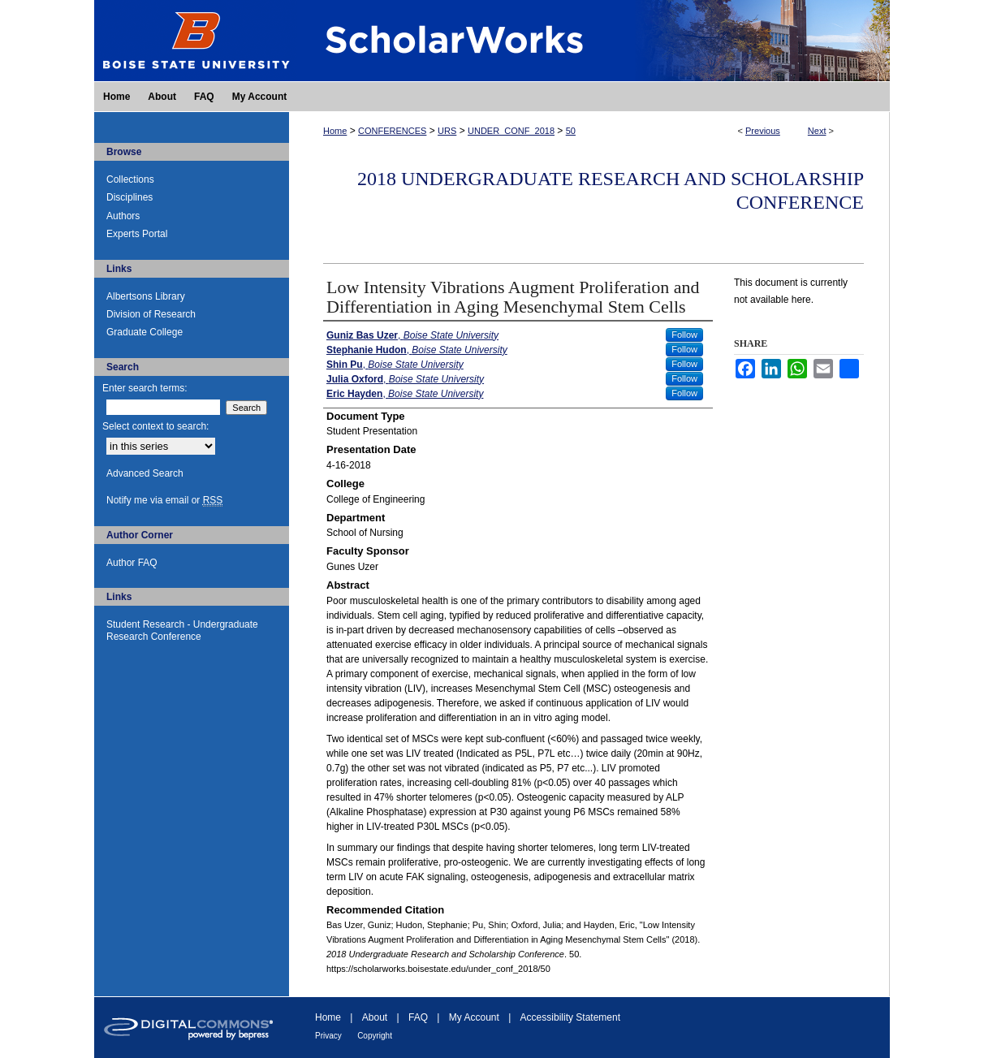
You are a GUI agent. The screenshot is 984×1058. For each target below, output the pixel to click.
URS (447, 131)
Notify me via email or (164, 500)
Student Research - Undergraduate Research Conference (182, 630)
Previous (762, 131)
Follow (684, 334)
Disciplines (129, 197)
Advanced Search (144, 473)
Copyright (374, 1035)
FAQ (418, 1017)
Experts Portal (136, 234)
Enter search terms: (145, 388)
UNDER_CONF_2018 (511, 131)
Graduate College (144, 332)
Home (335, 131)
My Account (474, 1017)
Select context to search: (155, 426)
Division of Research (151, 314)
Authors (123, 216)
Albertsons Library (145, 296)
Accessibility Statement (570, 1017)
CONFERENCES (392, 131)
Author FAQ (132, 562)
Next (817, 131)
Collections (130, 179)
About (374, 1017)
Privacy (328, 1035)
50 (571, 131)
